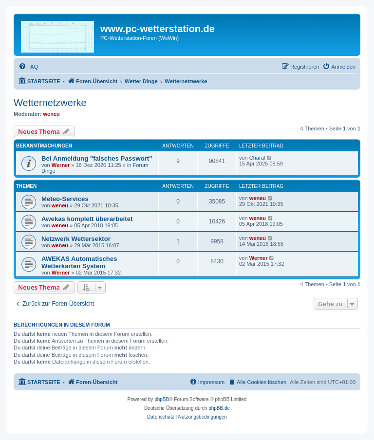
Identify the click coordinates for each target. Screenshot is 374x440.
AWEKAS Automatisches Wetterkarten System (79, 262)
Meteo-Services (65, 198)
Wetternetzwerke (50, 102)
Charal (257, 158)
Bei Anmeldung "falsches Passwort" (96, 158)
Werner (61, 165)
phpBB (161, 399)
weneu (51, 114)
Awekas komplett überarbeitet (86, 218)
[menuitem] (28, 67)
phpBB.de (219, 408)
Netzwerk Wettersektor (76, 238)
